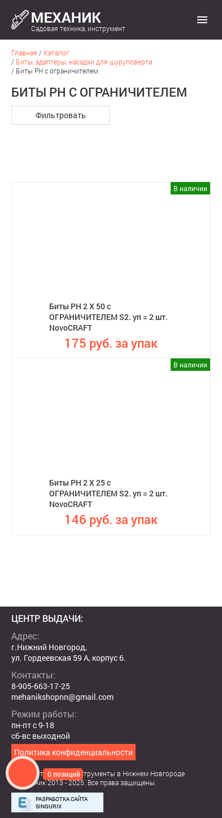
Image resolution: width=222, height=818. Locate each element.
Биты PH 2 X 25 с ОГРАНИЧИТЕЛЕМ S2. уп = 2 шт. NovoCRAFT (108, 493)
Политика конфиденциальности (73, 752)
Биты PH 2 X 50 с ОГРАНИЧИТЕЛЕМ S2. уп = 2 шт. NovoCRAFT (108, 317)
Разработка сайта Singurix (62, 802)
